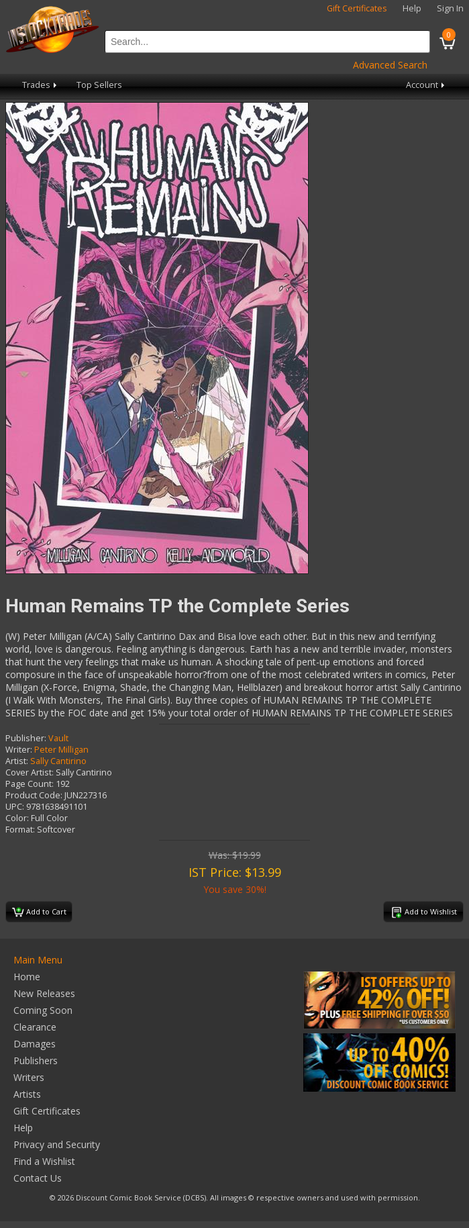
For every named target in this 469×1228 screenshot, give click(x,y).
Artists (27, 1094)
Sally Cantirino (58, 761)
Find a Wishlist (44, 1161)
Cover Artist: (29, 772)
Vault (58, 738)
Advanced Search (390, 64)
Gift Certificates (357, 8)
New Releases (44, 993)
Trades (40, 85)
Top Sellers (99, 85)
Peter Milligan (61, 749)
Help (412, 8)
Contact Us (37, 1178)
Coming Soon (42, 1010)
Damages (34, 1043)
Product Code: (33, 795)
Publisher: (25, 738)
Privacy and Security (56, 1144)
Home (26, 976)
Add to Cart (39, 912)
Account (426, 85)
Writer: (18, 749)
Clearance (34, 1027)
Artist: (16, 761)
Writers (28, 1077)
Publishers (35, 1060)
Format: (20, 829)
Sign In (450, 8)
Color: (17, 818)
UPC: (14, 806)
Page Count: (29, 784)
